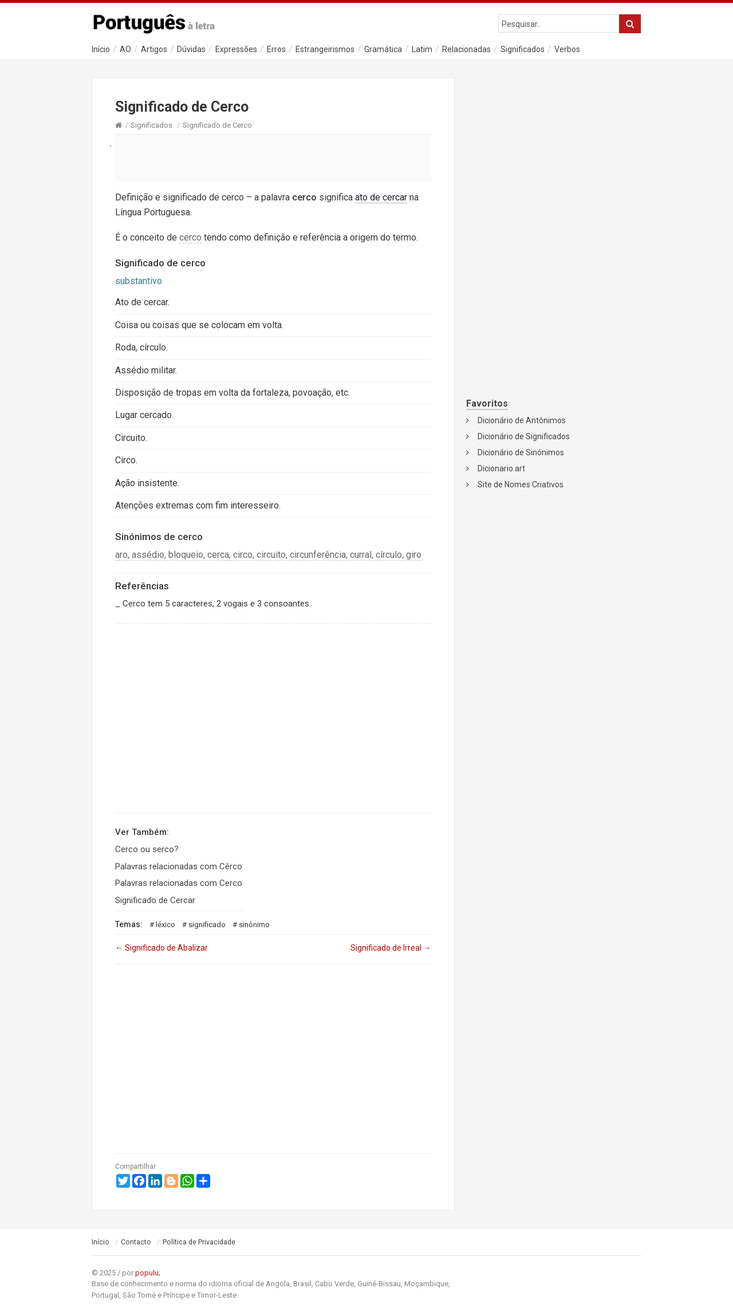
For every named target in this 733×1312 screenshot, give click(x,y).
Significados (523, 49)
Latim (422, 49)
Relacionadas (466, 49)
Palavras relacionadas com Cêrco (178, 866)
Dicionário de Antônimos (522, 420)
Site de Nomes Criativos (520, 484)
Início (101, 49)
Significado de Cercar (155, 900)
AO (125, 49)
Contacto (136, 1242)
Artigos (154, 49)
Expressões (236, 49)
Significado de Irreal (390, 947)
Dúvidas (191, 49)
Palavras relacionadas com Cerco (178, 883)
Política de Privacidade (199, 1242)
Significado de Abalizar (161, 947)
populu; (147, 1272)
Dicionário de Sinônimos (521, 452)
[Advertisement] (273, 157)
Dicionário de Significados (524, 436)
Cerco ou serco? (147, 849)
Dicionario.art (501, 468)
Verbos (567, 49)
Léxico (165, 924)
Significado (207, 924)
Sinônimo (254, 924)
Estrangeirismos (324, 49)
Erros (276, 49)
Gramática (383, 49)
